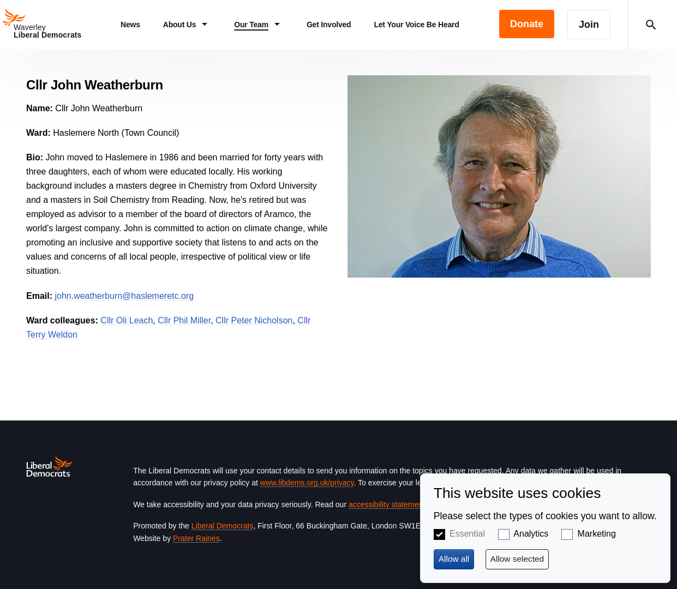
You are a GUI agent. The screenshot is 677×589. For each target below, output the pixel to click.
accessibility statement (387, 504)
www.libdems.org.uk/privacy (307, 482)
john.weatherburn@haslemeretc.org (124, 295)
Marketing (597, 533)
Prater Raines (196, 538)
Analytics (530, 533)
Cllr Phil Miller (184, 320)
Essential (467, 533)
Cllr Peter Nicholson (253, 320)
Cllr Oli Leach (126, 320)
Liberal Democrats (222, 525)
